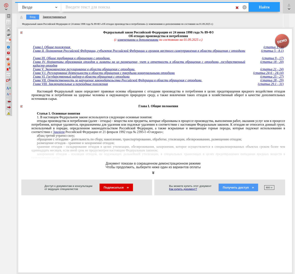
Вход (32, 17)
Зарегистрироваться (54, 17)
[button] (6, 7)
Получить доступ (238, 187)
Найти (264, 7)
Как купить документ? (183, 189)
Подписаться (116, 187)
